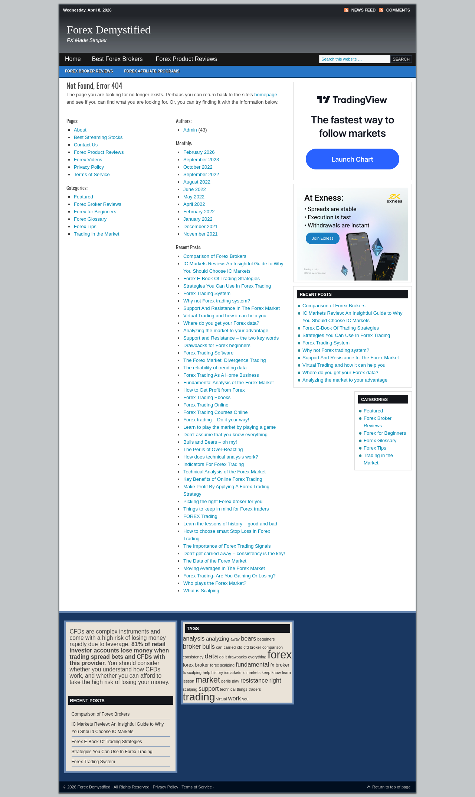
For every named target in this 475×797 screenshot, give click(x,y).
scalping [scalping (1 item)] (190, 689)
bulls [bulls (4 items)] (208, 646)
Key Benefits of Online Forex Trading (222, 479)
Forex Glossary (90, 219)
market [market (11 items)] (208, 679)
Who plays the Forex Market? (214, 583)
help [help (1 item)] (206, 672)
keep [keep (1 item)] (266, 672)
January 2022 (198, 219)
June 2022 (194, 189)
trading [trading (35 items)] (199, 697)
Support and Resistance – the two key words (231, 338)
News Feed (363, 10)
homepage (265, 94)
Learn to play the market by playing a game (229, 427)
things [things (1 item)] (242, 689)
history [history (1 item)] (217, 672)
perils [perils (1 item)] (225, 681)
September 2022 (201, 174)
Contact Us (86, 145)
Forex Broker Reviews (89, 71)
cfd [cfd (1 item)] (239, 647)
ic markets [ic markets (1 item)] (251, 672)
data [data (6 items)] (211, 656)
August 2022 (196, 182)
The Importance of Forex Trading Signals (227, 546)
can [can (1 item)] (219, 647)
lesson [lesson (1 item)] (188, 681)
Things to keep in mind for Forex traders (226, 509)
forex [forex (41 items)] (280, 654)
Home (73, 59)
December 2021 (200, 226)
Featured (83, 197)
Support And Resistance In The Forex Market (231, 308)
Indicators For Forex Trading (213, 464)
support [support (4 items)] (209, 688)
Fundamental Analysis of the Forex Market (228, 382)
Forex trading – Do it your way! (216, 419)
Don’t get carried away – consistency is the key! (234, 553)
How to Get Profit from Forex (214, 390)
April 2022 (194, 204)
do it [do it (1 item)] (223, 657)
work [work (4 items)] (234, 698)
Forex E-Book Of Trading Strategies (221, 278)
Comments (398, 10)
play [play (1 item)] (235, 681)
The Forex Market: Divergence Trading (224, 360)
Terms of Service (92, 174)
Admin (190, 130)
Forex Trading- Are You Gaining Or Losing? (229, 576)
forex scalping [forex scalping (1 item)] (222, 665)
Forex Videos (88, 159)
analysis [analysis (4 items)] (194, 638)
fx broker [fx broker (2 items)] (280, 665)
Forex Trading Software (208, 353)
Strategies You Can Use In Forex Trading (227, 286)
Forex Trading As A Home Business (221, 375)
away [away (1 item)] (235, 639)
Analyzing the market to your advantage (225, 330)
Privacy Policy (89, 167)
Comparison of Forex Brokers (214, 256)
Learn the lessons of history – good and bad (230, 524)
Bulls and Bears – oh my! (210, 442)
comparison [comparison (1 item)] (272, 647)
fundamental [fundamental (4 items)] (252, 664)
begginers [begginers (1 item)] (266, 639)
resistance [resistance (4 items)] (254, 680)
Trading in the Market (96, 234)
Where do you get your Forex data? (221, 323)
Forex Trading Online (205, 405)
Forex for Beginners (95, 211)
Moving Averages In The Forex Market (224, 568)
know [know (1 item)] (276, 672)
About (80, 130)
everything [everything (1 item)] (257, 657)
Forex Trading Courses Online (215, 412)
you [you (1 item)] (245, 699)
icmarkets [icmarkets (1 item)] (232, 672)
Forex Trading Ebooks (206, 397)
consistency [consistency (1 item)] (193, 657)
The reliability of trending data (215, 367)
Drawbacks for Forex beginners (216, 345)
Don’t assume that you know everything (225, 434)
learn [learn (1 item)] (286, 672)
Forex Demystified (109, 29)
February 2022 (199, 211)
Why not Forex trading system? (216, 301)
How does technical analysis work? (220, 457)
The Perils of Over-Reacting (213, 449)
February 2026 (199, 152)
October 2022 (198, 167)
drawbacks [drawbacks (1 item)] (237, 657)
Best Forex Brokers (114, 61)
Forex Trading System (206, 293)
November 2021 (200, 234)
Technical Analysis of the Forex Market (224, 471)
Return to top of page (391, 787)
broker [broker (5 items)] (192, 646)
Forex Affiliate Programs (148, 73)
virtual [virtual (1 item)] (221, 699)
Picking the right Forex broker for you (222, 501)
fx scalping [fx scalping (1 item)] (192, 672)
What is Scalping (201, 590)
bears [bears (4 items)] (248, 638)
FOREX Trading (200, 516)
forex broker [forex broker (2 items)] (196, 665)
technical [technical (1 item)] (228, 689)
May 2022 (193, 197)
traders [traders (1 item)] (255, 689)
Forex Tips (85, 226)
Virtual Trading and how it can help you (224, 315)
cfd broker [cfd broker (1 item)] (252, 647)
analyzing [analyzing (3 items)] (217, 639)
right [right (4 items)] (275, 680)
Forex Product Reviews (186, 59)
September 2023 (201, 159)
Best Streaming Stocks (98, 137)
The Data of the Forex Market (214, 561)
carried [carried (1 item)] (230, 647)
